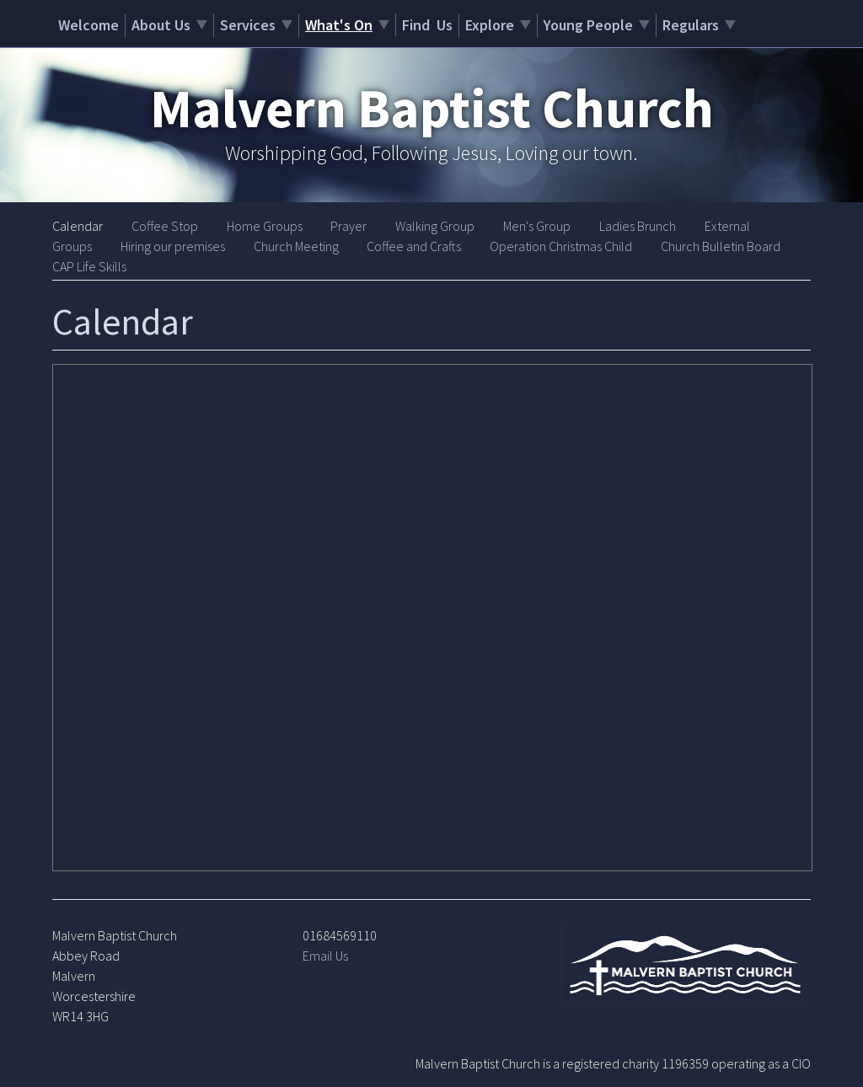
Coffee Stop (164, 225)
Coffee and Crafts (414, 246)
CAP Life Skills (89, 266)
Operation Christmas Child (561, 246)
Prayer (348, 225)
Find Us (427, 25)
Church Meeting (296, 246)
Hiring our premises (173, 246)
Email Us (325, 955)
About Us (160, 25)
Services (248, 25)
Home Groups (265, 225)
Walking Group (434, 225)
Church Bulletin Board (720, 246)
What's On (339, 25)
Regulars (690, 25)
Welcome (88, 25)
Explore (489, 25)
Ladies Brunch (637, 225)
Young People (588, 25)
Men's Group (537, 225)
